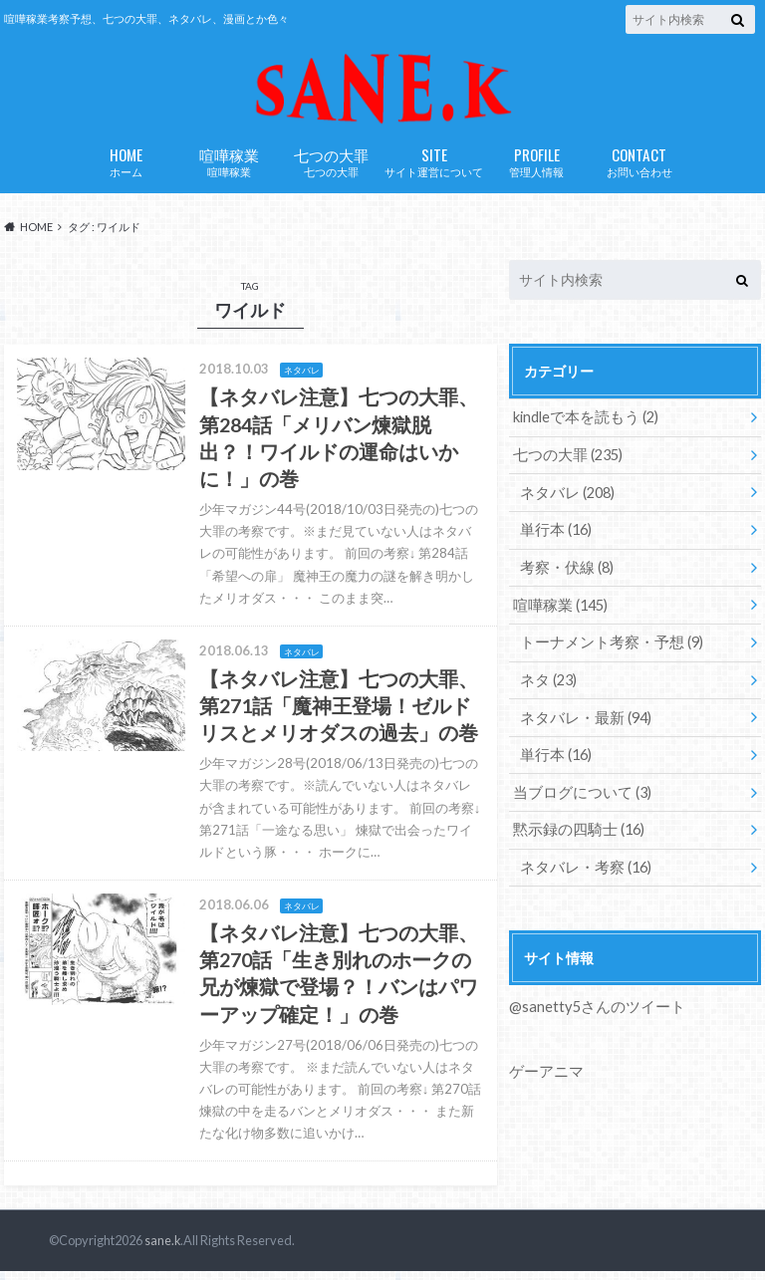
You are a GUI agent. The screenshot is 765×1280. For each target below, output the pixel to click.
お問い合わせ (639, 170)
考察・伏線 (564, 574)
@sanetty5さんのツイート (592, 1008)
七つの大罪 (331, 170)
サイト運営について (433, 170)
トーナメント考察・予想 (606, 648)
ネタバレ (565, 500)
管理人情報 (536, 170)
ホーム (126, 170)
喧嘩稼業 (228, 170)
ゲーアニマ (544, 1072)
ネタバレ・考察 (582, 869)
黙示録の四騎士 (575, 832)
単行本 (554, 537)
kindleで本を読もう (582, 426)
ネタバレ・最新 (582, 721)
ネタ (547, 684)
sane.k (161, 1250)
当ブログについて (578, 795)
